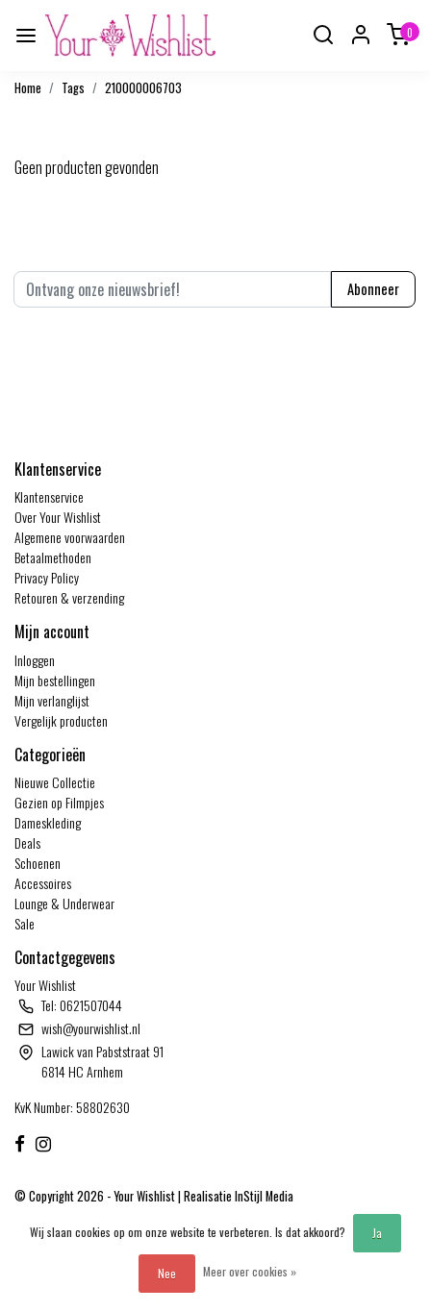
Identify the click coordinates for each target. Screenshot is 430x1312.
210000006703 (143, 88)
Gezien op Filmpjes (59, 802)
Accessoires (42, 883)
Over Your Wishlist (57, 517)
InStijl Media (262, 1196)
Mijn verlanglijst (51, 700)
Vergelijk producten (61, 720)
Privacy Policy (46, 577)
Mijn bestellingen (54, 680)
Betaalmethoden (52, 557)
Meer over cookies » (249, 1271)
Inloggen (34, 660)
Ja (377, 1233)
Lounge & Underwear (64, 903)
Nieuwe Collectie (54, 782)
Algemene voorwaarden (69, 537)
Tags (73, 88)
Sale (24, 923)
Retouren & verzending (69, 597)
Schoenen (37, 863)
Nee (167, 1273)
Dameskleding (47, 822)
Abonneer (373, 289)
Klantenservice (49, 496)
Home (27, 88)
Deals (27, 842)
